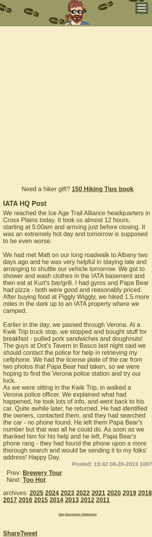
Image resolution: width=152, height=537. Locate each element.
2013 (72, 500)
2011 (103, 500)
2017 (10, 500)
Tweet (28, 533)
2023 (68, 493)
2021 (99, 493)
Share (11, 533)
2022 (83, 493)
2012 (87, 500)
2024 (52, 493)
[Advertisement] (76, 102)
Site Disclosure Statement (77, 514)
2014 (56, 500)
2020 (114, 493)
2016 (25, 500)
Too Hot (34, 480)
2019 (130, 493)
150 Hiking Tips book (103, 189)
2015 (41, 500)
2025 (36, 493)
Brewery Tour (42, 473)
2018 (145, 493)
